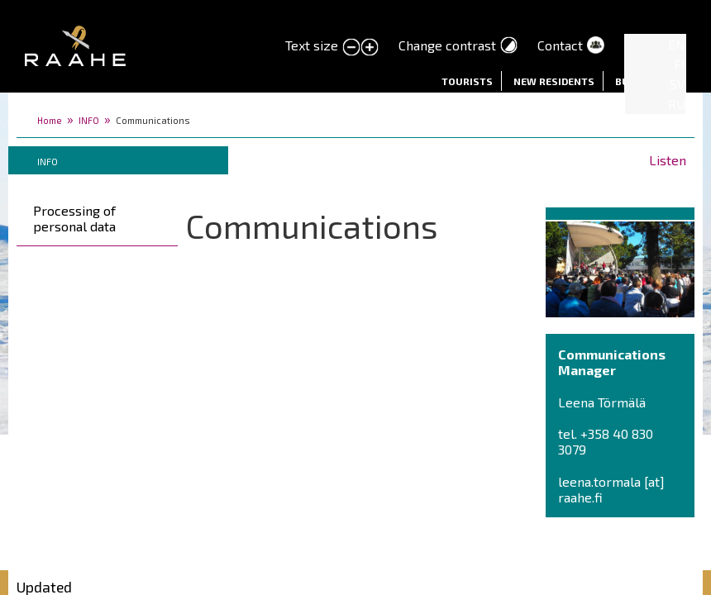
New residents (553, 81)
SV (677, 84)
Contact (560, 45)
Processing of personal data (74, 218)
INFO (89, 120)
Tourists (467, 81)
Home (49, 120)
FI (679, 64)
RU (676, 104)
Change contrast (447, 45)
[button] (620, 266)
